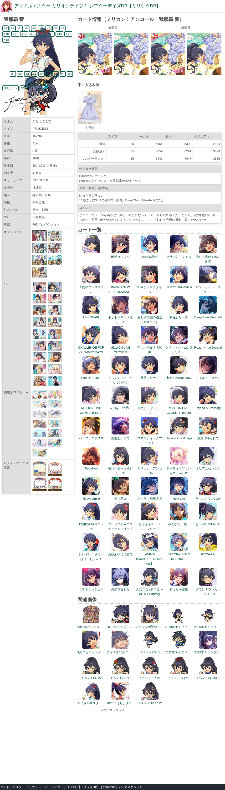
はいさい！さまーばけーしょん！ (91, 554)
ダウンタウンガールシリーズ (208, 589)
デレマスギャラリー (132, 787)
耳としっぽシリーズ (149, 408)
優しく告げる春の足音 (208, 256)
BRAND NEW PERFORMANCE (120, 287)
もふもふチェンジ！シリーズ (149, 524)
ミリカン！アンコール (149, 468)
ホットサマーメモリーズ (120, 317)
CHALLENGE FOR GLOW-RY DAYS (91, 347)
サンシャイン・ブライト (208, 287)
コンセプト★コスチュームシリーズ (120, 524)
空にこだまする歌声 (149, 347)
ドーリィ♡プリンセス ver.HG (178, 468)
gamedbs (109, 787)
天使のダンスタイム (91, 287)
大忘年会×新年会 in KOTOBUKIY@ (149, 589)
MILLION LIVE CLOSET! (120, 347)
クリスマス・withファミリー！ (178, 347)
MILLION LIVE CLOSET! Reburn (179, 408)
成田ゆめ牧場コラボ (91, 524)
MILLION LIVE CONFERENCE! (91, 408)
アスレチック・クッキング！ (120, 377)
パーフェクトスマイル (91, 438)
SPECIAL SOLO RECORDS (179, 554)
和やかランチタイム (149, 287)
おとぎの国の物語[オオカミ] (149, 317)
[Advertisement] (112, 745)
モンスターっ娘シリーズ (120, 468)
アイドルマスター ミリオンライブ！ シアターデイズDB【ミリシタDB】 (87, 5)
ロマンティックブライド (149, 438)
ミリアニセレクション (208, 468)
